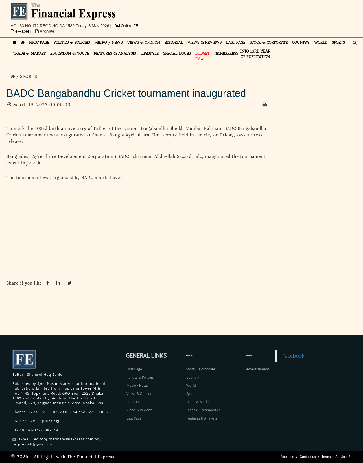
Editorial (132, 401)
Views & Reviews (139, 410)
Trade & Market (198, 401)
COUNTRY (301, 42)
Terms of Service (334, 457)
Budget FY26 (202, 56)
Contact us (307, 457)
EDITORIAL (174, 42)
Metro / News (137, 385)
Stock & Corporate (200, 369)
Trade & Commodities (203, 410)
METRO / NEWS (108, 42)
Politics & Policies (140, 377)
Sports (191, 393)
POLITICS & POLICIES (72, 42)
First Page (134, 369)
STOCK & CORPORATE (269, 42)
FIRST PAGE (39, 42)
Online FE (127, 25)
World (191, 385)
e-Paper (20, 31)
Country (192, 377)
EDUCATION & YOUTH (69, 53)
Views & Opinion (139, 393)
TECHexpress (226, 53)
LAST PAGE (235, 42)
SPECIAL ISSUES (177, 53)
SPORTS (338, 42)
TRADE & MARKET (29, 53)
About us (287, 457)
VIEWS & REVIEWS (204, 42)
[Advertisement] (259, 15)
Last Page (133, 418)
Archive (44, 31)
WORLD (320, 42)
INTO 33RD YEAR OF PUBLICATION (255, 54)
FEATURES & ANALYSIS (115, 53)
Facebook (293, 355)
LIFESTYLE (150, 53)
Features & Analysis (201, 418)
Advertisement (257, 369)
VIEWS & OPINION (143, 42)
